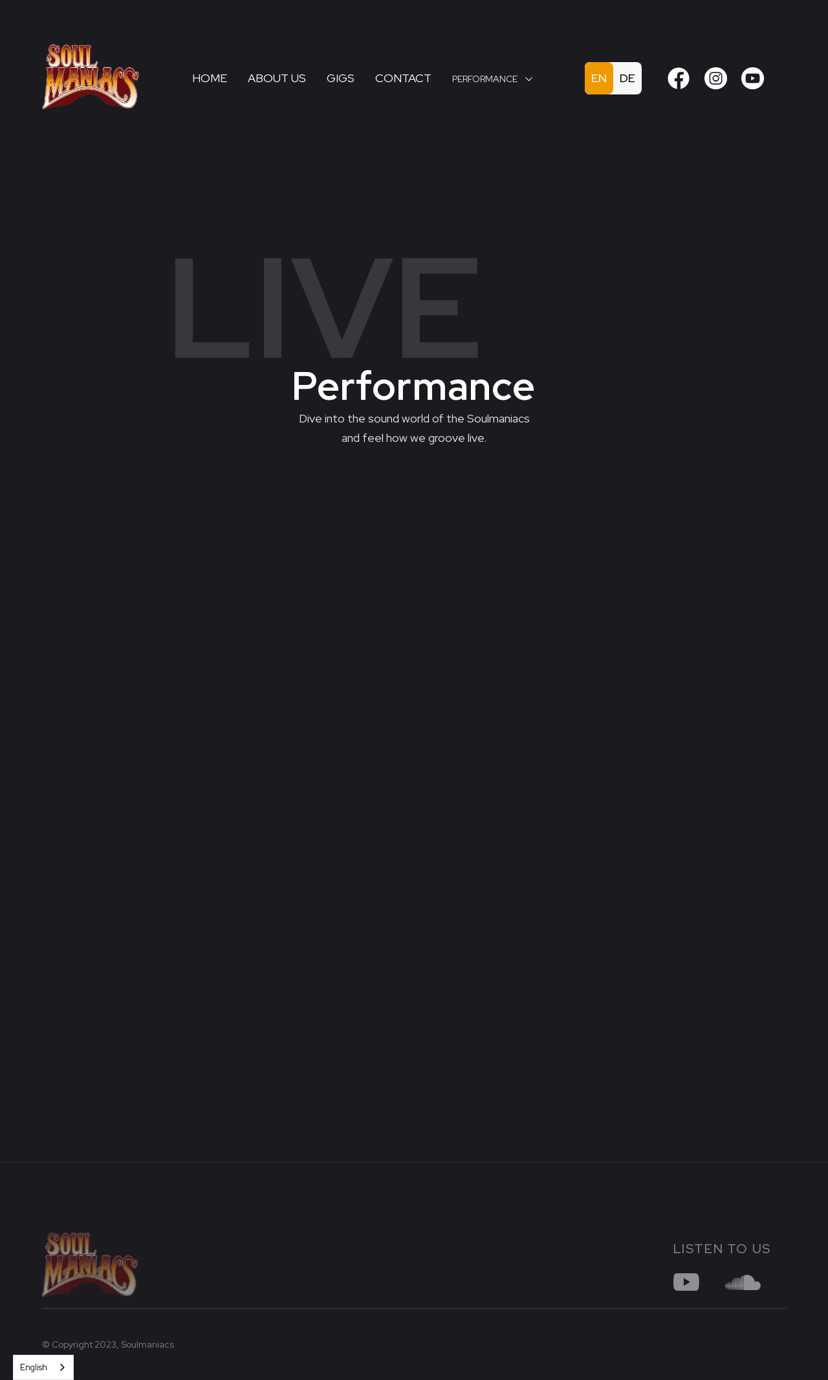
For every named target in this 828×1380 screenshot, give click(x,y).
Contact (403, 78)
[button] (492, 79)
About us (277, 78)
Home (209, 78)
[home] (106, 78)
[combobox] (43, 1367)
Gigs (340, 78)
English (33, 1367)
